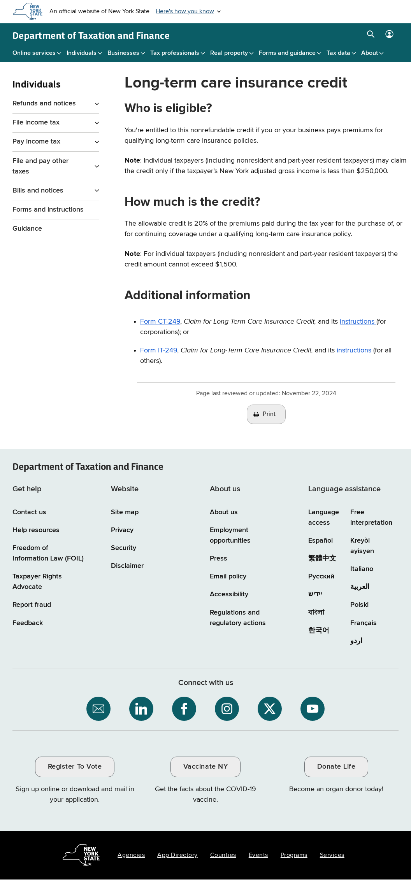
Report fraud (31, 604)
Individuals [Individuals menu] (82, 53)
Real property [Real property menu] (229, 53)
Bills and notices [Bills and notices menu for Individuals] (37, 190)
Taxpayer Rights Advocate (37, 581)
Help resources (36, 530)
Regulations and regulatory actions (238, 618)
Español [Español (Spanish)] (320, 540)
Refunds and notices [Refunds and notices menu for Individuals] (44, 103)
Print (269, 414)
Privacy (122, 530)
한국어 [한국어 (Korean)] (318, 630)
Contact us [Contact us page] (29, 512)
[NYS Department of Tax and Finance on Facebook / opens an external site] (184, 709)
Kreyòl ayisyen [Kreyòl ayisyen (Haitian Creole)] (362, 546)
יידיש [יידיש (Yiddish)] (315, 594)
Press (218, 558)
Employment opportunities (230, 535)
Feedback (27, 623)
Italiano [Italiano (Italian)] (361, 569)
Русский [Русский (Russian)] (321, 576)
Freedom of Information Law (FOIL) (48, 553)
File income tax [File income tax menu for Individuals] (36, 122)
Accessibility (229, 594)
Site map (125, 512)
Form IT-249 (158, 350)
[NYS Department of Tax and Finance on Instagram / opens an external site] (227, 709)
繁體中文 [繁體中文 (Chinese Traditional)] (322, 558)
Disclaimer (127, 565)
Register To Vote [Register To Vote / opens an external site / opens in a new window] (75, 766)
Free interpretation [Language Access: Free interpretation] (371, 517)
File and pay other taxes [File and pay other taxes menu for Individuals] (40, 166)
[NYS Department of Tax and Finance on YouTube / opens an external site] (312, 709)
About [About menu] (369, 53)
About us (224, 512)
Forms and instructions (48, 209)
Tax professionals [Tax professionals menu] (174, 53)
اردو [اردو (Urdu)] (356, 641)
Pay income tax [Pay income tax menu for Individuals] (36, 141)
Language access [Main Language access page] (323, 517)
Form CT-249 (160, 321)
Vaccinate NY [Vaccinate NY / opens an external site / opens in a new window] (205, 766)
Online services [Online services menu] (34, 53)
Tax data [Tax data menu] (338, 53)
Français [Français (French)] (363, 623)
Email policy (228, 576)
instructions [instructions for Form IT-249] (354, 350)
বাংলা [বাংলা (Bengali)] (316, 612)
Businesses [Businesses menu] (123, 53)
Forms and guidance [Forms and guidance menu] (287, 53)
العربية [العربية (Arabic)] (359, 586)
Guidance (27, 228)
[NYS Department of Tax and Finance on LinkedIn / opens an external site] (141, 709)
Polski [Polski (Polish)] (359, 604)
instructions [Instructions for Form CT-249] (358, 321)
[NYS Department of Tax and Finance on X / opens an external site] (270, 709)
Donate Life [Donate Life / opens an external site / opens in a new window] (336, 766)
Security (123, 548)
